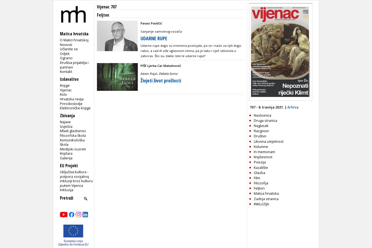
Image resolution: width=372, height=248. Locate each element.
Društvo (260, 136)
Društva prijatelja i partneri (74, 65)
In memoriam (264, 151)
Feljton (259, 188)
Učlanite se (69, 48)
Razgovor (261, 130)
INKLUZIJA (261, 204)
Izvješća (66, 126)
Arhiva (292, 107)
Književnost (263, 156)
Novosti (66, 44)
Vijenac (66, 90)
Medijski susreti (73, 149)
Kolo (63, 94)
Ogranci (66, 57)
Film (257, 177)
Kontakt (66, 71)
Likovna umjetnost (268, 141)
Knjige (65, 85)
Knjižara (66, 153)
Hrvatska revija (72, 99)
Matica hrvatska (266, 193)
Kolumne (261, 146)
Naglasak (261, 125)
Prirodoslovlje (71, 103)
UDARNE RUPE (154, 38)
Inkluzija (66, 189)
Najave (65, 121)
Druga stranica (265, 120)
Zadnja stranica (266, 198)
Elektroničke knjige (75, 108)
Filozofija (261, 183)
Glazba (259, 172)
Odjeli (64, 53)
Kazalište (261, 167)
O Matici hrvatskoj (74, 40)
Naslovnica (262, 115)
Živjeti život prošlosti (161, 80)
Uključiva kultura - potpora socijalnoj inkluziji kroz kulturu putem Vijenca (76, 178)
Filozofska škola (73, 135)
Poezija (260, 162)
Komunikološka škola (72, 142)
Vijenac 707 (107, 7)
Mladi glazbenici (73, 130)
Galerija (66, 158)
